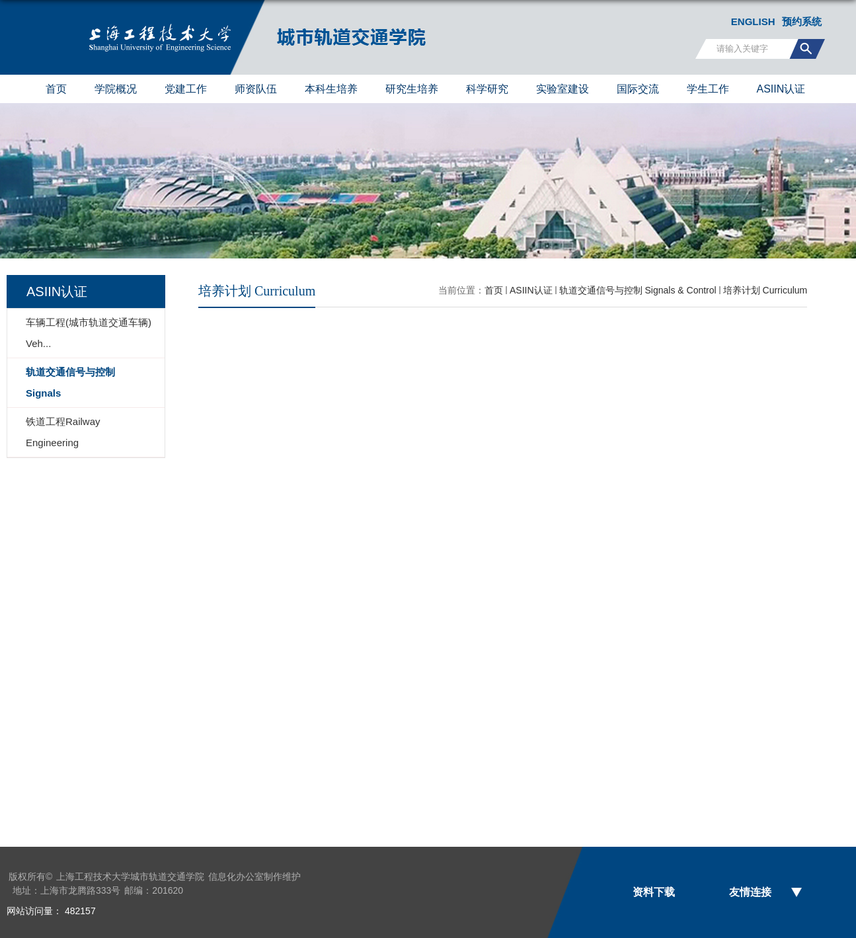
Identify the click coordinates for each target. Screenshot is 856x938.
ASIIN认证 (781, 89)
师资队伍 (256, 89)
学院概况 (116, 89)
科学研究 (487, 89)
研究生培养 (411, 89)
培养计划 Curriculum (765, 290)
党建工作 (186, 89)
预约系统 (802, 21)
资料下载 (654, 892)
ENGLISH (753, 21)
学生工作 (708, 89)
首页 (56, 89)
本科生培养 (331, 89)
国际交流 (638, 89)
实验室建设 (562, 89)
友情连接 (750, 892)
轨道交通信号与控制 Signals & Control (638, 290)
